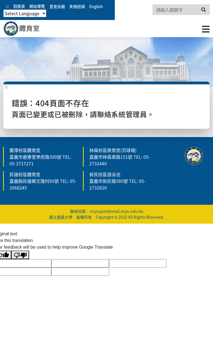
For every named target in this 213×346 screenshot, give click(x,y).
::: (7, 6)
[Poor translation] (20, 255)
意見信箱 (57, 6)
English (96, 6)
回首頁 (19, 6)
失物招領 (77, 6)
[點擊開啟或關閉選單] (206, 28)
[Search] (181, 9)
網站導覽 (37, 6)
